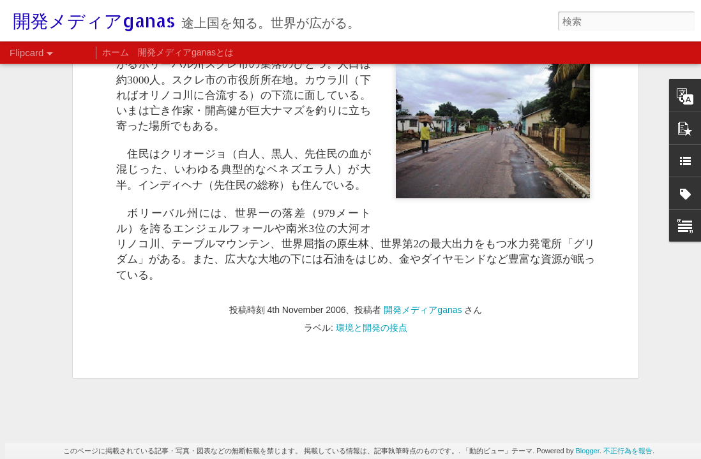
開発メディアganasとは (186, 52)
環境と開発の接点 (371, 101)
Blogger (587, 451)
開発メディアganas (423, 83)
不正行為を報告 (627, 451)
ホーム (115, 52)
